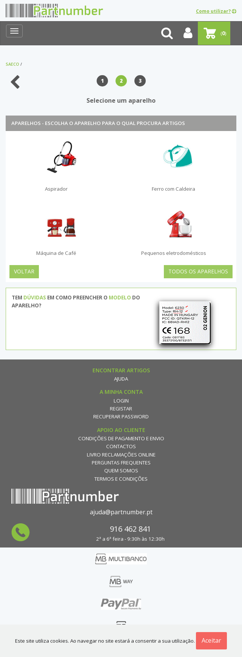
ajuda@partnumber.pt (121, 512)
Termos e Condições (121, 478)
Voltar (24, 271)
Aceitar (211, 640)
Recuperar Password (121, 416)
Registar (121, 408)
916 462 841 (130, 529)
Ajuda (121, 378)
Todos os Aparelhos (198, 271)
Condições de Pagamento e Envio (121, 438)
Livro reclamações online (121, 454)
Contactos (121, 446)
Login (121, 400)
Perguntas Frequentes (121, 462)
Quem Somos (121, 470)
